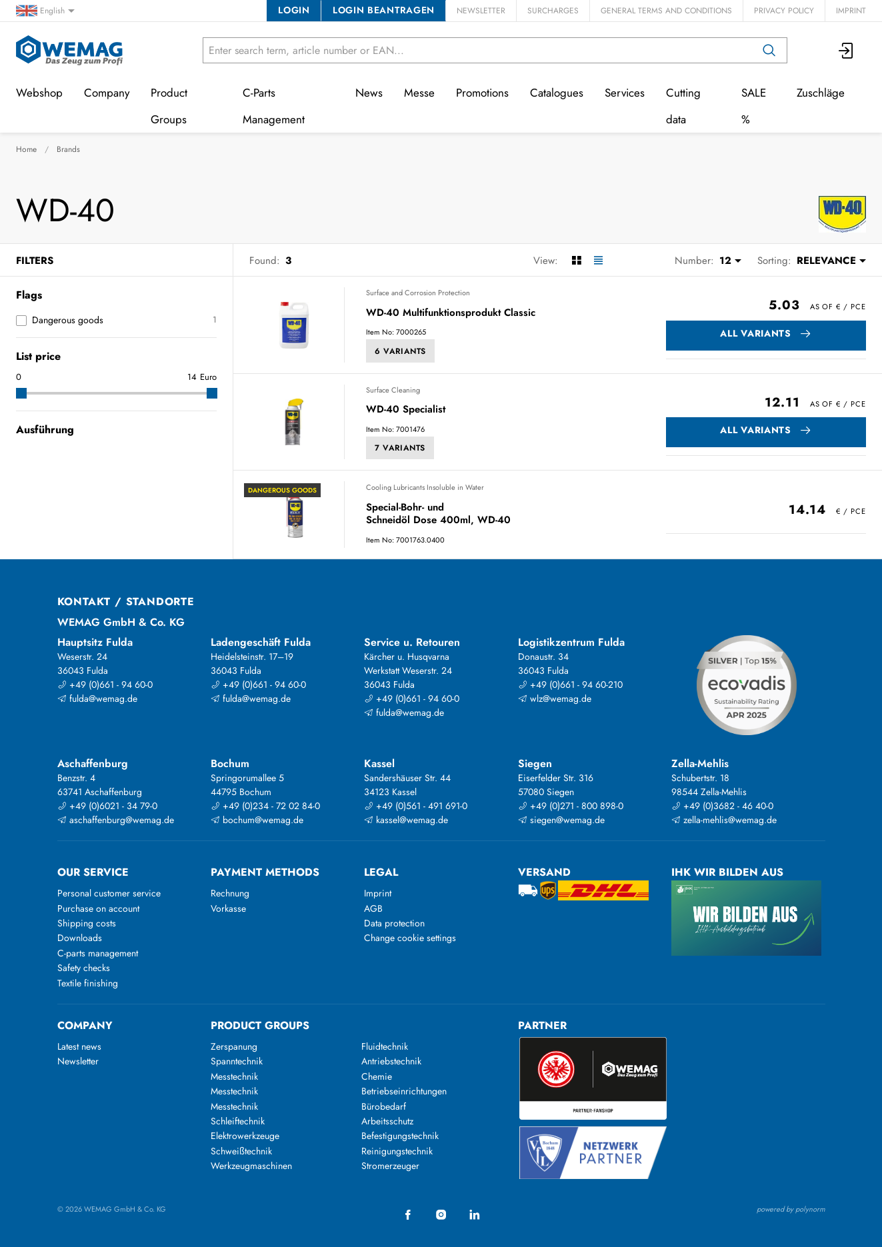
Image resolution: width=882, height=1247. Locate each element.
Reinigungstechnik (397, 1151)
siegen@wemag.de (561, 819)
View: (545, 260)
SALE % (753, 106)
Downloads (79, 937)
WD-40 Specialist (405, 410)
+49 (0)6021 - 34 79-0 (107, 805)
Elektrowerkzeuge (245, 1135)
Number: (694, 260)
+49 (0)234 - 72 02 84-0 (265, 805)
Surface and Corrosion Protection (418, 292)
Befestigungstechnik (400, 1135)
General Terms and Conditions (666, 11)
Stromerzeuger (390, 1165)
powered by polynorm (791, 1209)
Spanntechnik (237, 1061)
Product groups (260, 1025)
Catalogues (556, 93)
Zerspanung (234, 1046)
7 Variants (400, 448)
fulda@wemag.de (97, 698)
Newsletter (481, 11)
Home (26, 149)
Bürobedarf (383, 1106)
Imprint (851, 11)
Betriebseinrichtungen (404, 1091)
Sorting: (774, 260)
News (369, 93)
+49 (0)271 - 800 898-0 (570, 805)
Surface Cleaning (393, 390)
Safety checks (83, 967)
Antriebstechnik (391, 1061)
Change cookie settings (410, 937)
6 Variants (400, 351)
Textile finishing (87, 983)
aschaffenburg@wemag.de (115, 819)
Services (625, 93)
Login (293, 10)
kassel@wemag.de (406, 819)
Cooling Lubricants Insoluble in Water (425, 487)
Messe (419, 93)
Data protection (394, 923)
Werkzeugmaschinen (251, 1165)
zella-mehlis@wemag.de (724, 819)
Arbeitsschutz (387, 1121)
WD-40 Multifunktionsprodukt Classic (450, 313)
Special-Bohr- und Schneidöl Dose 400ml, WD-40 (438, 514)
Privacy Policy (784, 11)
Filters (34, 260)
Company (106, 93)
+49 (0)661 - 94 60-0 (105, 684)
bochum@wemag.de (257, 819)
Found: (264, 260)
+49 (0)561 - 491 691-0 (415, 805)
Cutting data (683, 106)
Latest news (79, 1046)
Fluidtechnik (384, 1046)
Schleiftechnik (238, 1121)
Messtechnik (234, 1076)
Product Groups (169, 106)
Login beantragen (384, 10)
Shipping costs (86, 923)
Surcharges (553, 11)
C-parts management (97, 953)
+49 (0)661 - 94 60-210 (570, 684)
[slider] (21, 393)
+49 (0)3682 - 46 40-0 (722, 805)
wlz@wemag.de (554, 698)
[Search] (769, 50)
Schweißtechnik (241, 1151)
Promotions (482, 93)
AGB (373, 908)
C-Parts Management (274, 106)
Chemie (376, 1076)
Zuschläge (821, 93)
